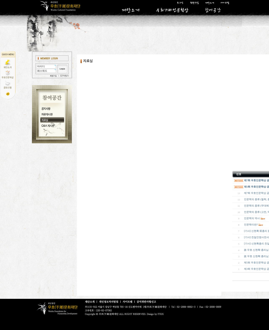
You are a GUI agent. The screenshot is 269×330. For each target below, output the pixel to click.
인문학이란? (251, 224)
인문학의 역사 (252, 218)
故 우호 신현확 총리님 (256, 256)
